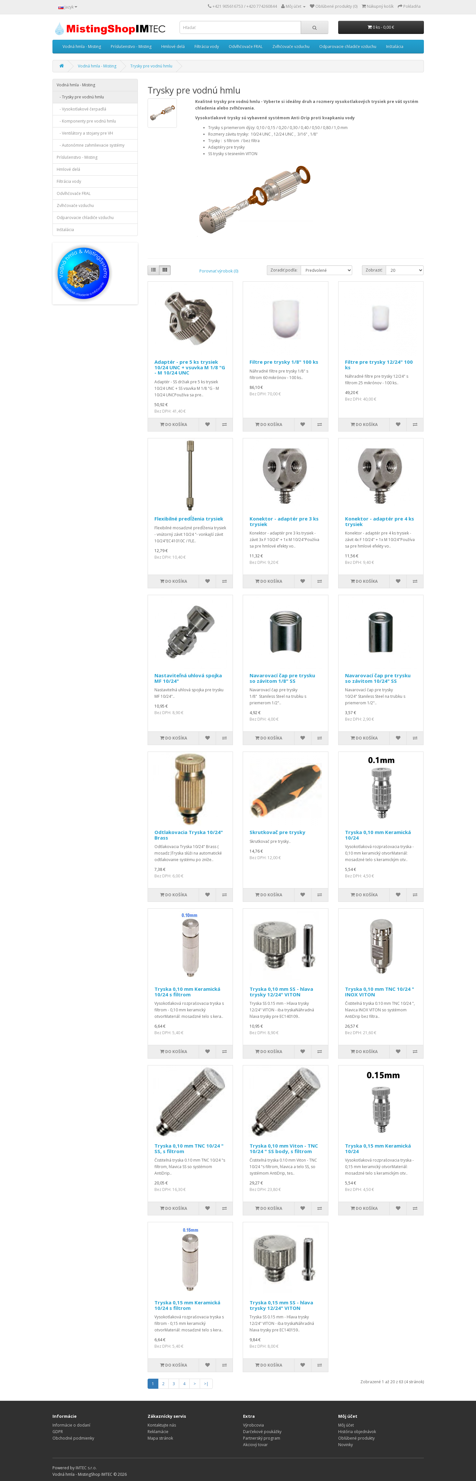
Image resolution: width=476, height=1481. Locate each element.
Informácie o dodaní (71, 1425)
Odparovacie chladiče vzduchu (347, 46)
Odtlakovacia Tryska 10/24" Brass (188, 835)
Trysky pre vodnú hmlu (151, 66)
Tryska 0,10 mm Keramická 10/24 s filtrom (187, 992)
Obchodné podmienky (73, 1438)
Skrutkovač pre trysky (277, 832)
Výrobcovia (253, 1425)
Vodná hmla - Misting (82, 46)
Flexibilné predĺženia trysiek (188, 518)
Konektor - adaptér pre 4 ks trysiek (379, 521)
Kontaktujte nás (162, 1425)
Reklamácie (158, 1431)
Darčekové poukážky (262, 1431)
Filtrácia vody (207, 46)
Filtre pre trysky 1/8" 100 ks (284, 362)
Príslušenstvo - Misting (131, 46)
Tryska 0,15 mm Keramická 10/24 (378, 1148)
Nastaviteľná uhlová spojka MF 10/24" (188, 678)
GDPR (57, 1431)
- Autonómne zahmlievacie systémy (90, 145)
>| (206, 1383)
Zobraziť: (374, 270)
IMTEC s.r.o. (86, 1468)
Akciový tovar (255, 1444)
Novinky (345, 1444)
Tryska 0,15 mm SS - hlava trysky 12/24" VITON (281, 1305)
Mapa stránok (160, 1438)
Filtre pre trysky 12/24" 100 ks (379, 365)
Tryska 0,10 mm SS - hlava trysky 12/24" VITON (281, 992)
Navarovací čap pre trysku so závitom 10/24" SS (378, 678)
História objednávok (357, 1431)
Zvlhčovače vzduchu (291, 46)
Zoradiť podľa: (283, 270)
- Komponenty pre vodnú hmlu (86, 121)
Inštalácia (394, 46)
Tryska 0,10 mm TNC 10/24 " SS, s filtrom (189, 1148)
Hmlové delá (173, 46)
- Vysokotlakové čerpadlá (81, 109)
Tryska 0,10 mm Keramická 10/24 (378, 835)
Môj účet (346, 1425)
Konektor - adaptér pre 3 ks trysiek (284, 521)
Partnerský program (261, 1438)
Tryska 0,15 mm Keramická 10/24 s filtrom (187, 1305)
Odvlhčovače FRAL (246, 46)
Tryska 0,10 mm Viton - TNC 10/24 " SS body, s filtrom (284, 1148)
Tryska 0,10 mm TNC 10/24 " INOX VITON (379, 992)
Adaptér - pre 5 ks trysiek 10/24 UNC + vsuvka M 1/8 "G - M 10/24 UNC (189, 367)
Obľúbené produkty (356, 1438)
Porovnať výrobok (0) (218, 271)
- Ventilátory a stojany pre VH (85, 133)
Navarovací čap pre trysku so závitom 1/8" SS (282, 678)
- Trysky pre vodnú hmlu (80, 97)
